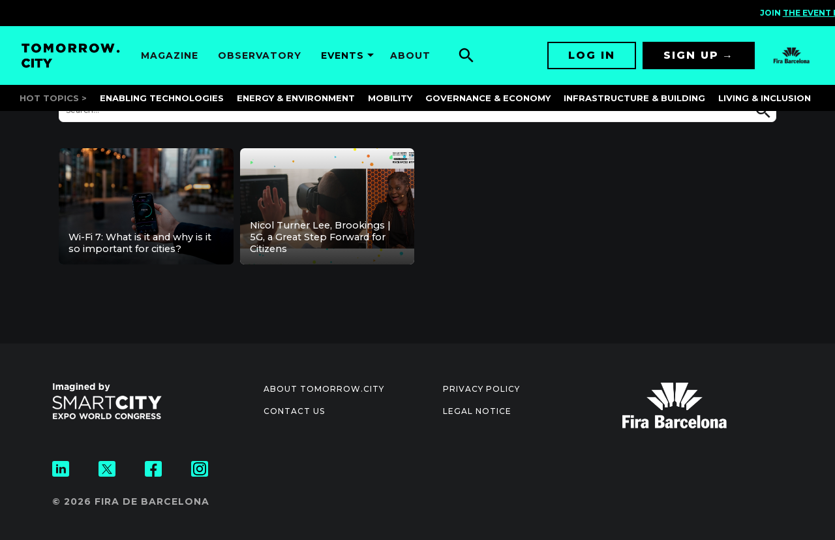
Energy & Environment (296, 98)
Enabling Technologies (162, 98)
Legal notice (477, 411)
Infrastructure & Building (634, 98)
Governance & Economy (488, 98)
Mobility (390, 98)
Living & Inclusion (764, 98)
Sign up (691, 55)
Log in (591, 55)
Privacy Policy (481, 389)
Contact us (294, 411)
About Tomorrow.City (324, 389)
